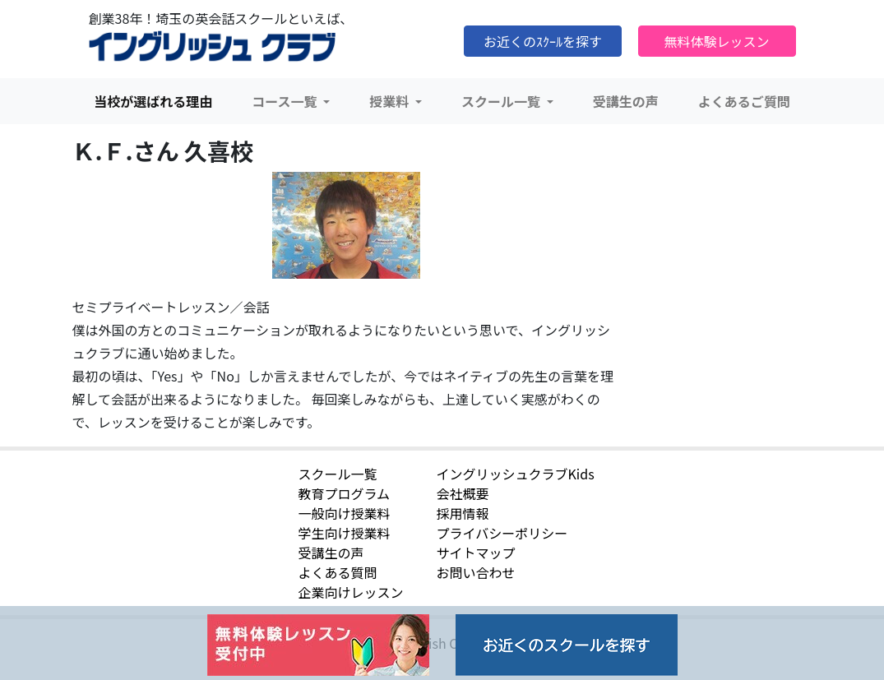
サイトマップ (476, 552)
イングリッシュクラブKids (516, 473)
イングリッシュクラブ (212, 46)
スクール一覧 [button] (502, 101)
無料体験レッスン (716, 41)
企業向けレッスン (351, 592)
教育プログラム (345, 493)
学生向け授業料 (345, 533)
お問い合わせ (476, 572)
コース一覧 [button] (286, 101)
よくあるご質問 (744, 101)
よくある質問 (338, 572)
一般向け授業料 (345, 513)
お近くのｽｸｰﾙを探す (543, 41)
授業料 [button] (390, 101)
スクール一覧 (338, 473)
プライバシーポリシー (502, 533)
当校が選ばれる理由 (153, 101)
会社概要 (463, 493)
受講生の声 (626, 101)
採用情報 (463, 513)
